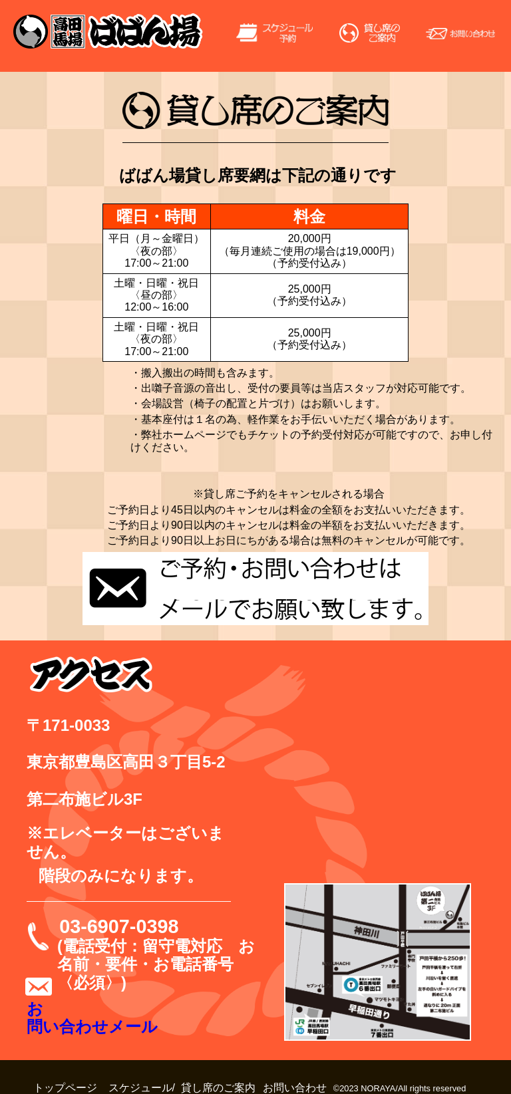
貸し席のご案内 (218, 1087)
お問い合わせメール (92, 1018)
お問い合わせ (295, 1087)
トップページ (65, 1087)
